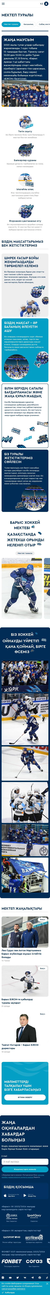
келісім (30, 1177)
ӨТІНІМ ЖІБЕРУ (25, 1097)
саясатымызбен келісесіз (13, 1289)
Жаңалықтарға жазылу (25, 1169)
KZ (41, 4)
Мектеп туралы (11, 24)
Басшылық (28, 24)
